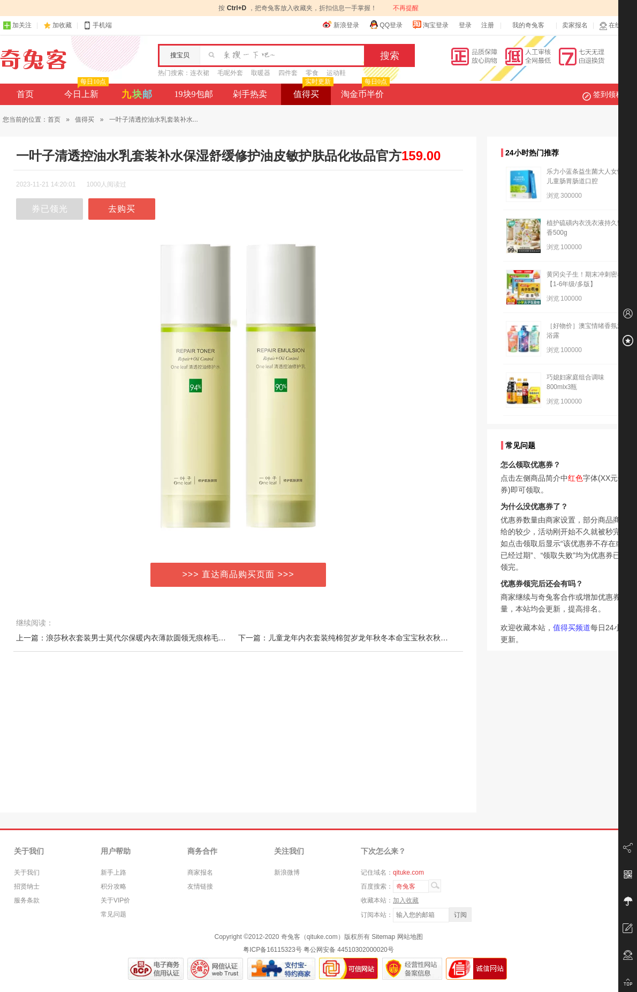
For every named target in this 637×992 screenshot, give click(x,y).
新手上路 (113, 872)
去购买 (121, 208)
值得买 (312, 91)
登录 (465, 25)
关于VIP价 (115, 900)
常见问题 (113, 914)
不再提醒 (406, 8)
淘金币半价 (364, 91)
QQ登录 (386, 24)
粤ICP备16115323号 (272, 949)
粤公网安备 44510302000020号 (349, 949)
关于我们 (27, 872)
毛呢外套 (230, 73)
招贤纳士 (27, 886)
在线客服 (616, 25)
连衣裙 (199, 73)
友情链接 (200, 886)
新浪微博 (287, 872)
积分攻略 (113, 886)
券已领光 (50, 208)
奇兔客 (33, 59)
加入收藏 (406, 900)
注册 (487, 25)
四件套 (288, 73)
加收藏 (62, 25)
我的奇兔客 (528, 25)
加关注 (17, 25)
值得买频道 (571, 627)
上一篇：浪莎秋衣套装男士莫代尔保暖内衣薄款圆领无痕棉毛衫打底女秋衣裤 (143, 637)
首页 (25, 94)
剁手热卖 (250, 94)
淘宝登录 (430, 24)
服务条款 (27, 900)
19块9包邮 (194, 94)
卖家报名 (575, 25)
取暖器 (260, 73)
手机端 (97, 25)
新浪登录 (341, 24)
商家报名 (200, 872)
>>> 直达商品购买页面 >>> (238, 574)
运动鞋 (336, 73)
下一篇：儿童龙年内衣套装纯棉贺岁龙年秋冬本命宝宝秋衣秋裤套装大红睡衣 (365, 637)
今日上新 (85, 91)
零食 (312, 73)
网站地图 (410, 937)
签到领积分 (608, 94)
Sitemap (383, 937)
